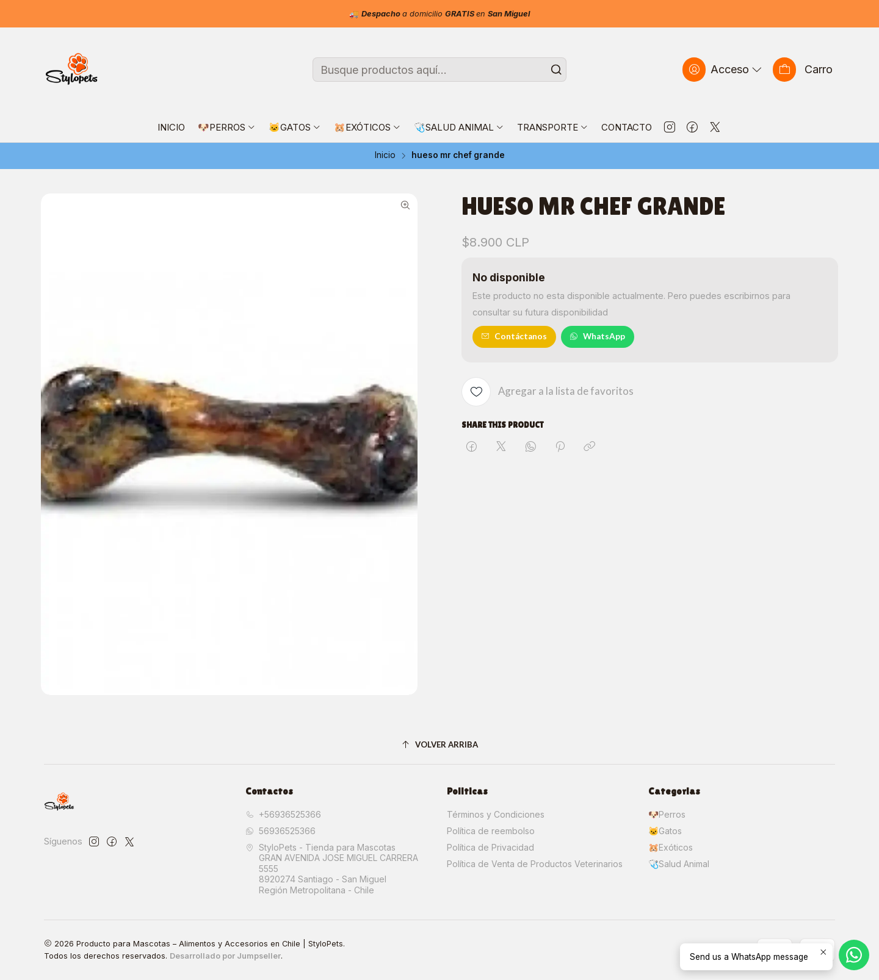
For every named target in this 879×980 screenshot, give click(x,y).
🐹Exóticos (670, 847)
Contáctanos (514, 336)
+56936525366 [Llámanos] (283, 814)
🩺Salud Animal (678, 864)
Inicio (385, 155)
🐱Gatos (665, 831)
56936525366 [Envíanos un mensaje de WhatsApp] (280, 831)
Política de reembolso (491, 831)
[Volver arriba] (439, 745)
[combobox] (439, 69)
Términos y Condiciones (495, 814)
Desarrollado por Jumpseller (225, 955)
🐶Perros (666, 814)
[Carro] (802, 69)
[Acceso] (723, 69)
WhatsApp (597, 336)
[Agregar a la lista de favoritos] (547, 391)
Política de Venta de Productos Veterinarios (535, 864)
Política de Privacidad (490, 847)
